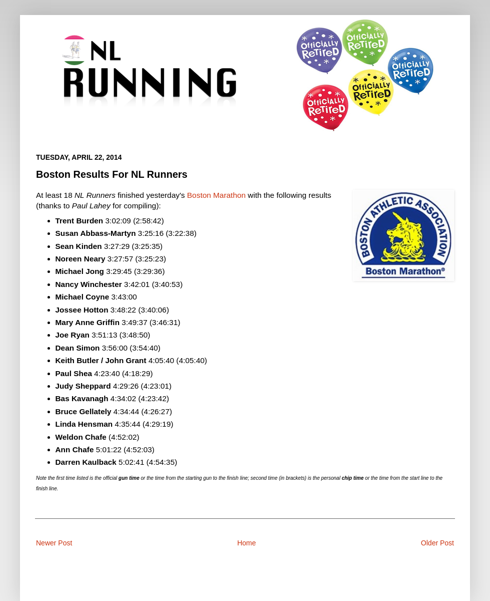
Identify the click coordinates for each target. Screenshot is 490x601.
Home (246, 543)
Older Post (437, 543)
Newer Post (54, 543)
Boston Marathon (216, 195)
